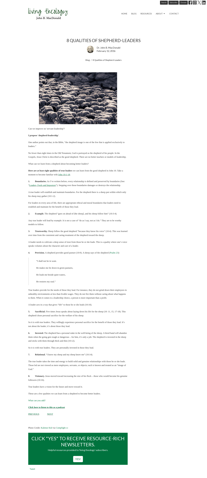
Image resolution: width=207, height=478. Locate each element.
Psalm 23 (114, 252)
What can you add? (37, 400)
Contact (174, 13)
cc (67, 428)
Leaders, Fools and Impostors (42, 185)
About (160, 13)
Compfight (61, 428)
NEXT (50, 414)
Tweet (32, 469)
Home (124, 13)
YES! (78, 459)
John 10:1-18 (64, 174)
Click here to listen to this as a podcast (46, 407)
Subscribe (173, 2)
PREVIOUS (33, 414)
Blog (134, 13)
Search (163, 2)
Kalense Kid (46, 428)
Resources (146, 13)
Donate (183, 2)
